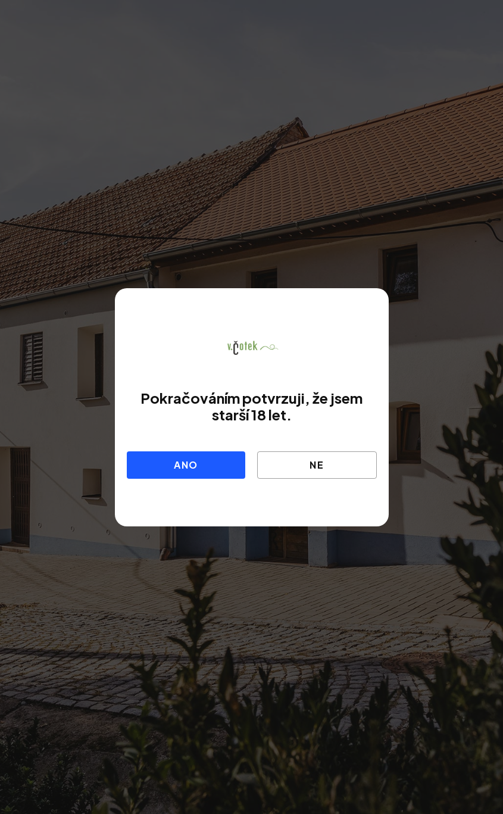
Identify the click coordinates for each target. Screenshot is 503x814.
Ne (317, 465)
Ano (186, 465)
